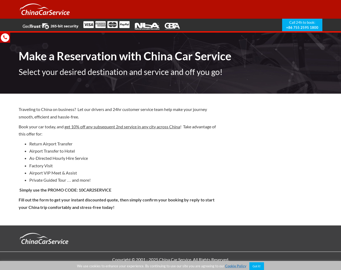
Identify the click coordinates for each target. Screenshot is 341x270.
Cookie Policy (235, 266)
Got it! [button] (257, 266)
